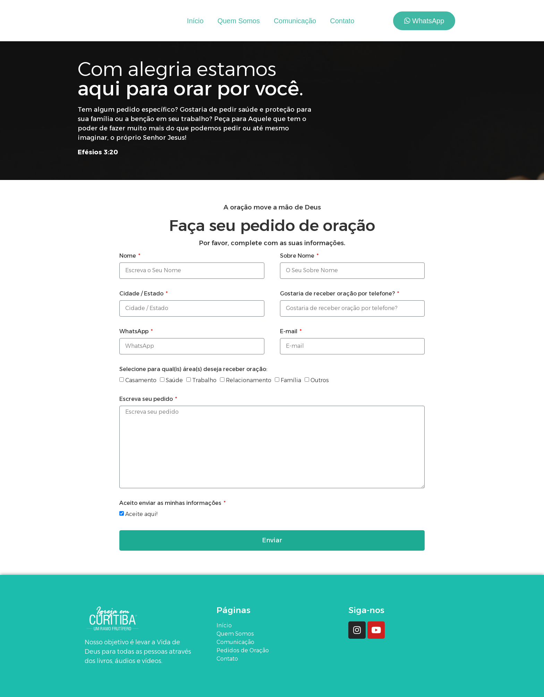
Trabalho (204, 380)
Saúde (174, 380)
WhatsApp (134, 332)
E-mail (289, 332)
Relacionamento (248, 380)
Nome (128, 256)
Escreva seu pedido (146, 399)
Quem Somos (239, 21)
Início (195, 21)
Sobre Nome (298, 256)
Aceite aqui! (141, 514)
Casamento (140, 380)
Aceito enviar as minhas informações (171, 503)
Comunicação (295, 21)
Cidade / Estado (142, 294)
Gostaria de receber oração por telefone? (338, 294)
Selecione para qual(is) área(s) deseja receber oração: (193, 369)
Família (291, 380)
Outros (320, 380)
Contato (342, 21)
